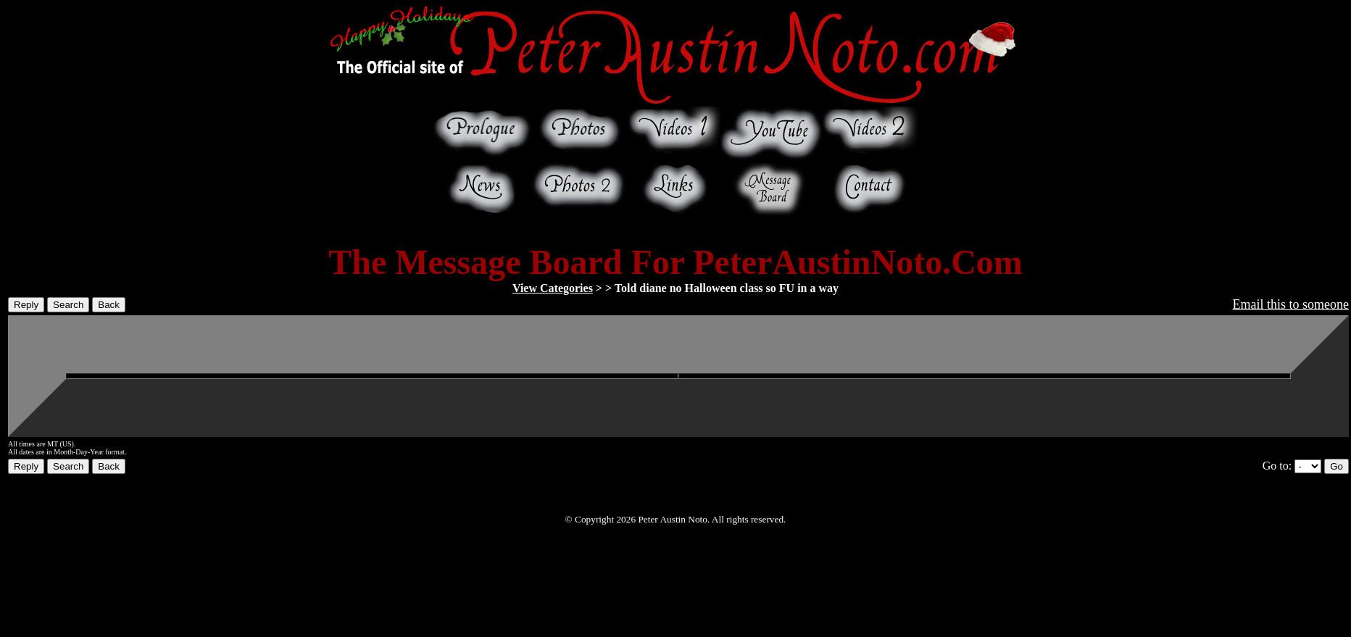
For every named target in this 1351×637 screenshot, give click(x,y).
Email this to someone (1291, 304)
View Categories (552, 288)
